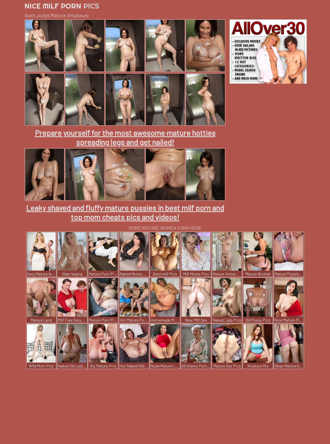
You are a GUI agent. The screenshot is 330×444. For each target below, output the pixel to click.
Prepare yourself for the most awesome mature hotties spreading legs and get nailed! (125, 137)
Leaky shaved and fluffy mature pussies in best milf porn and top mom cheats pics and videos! (125, 212)
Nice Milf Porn (61, 5)
